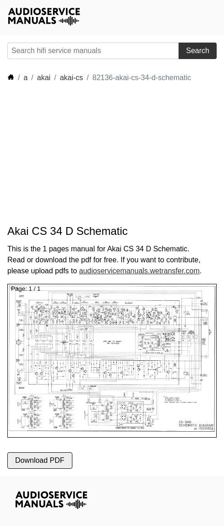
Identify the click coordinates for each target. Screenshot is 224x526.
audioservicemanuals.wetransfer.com (139, 271)
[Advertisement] (89, 154)
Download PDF (40, 460)
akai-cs (71, 77)
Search (197, 50)
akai (43, 77)
